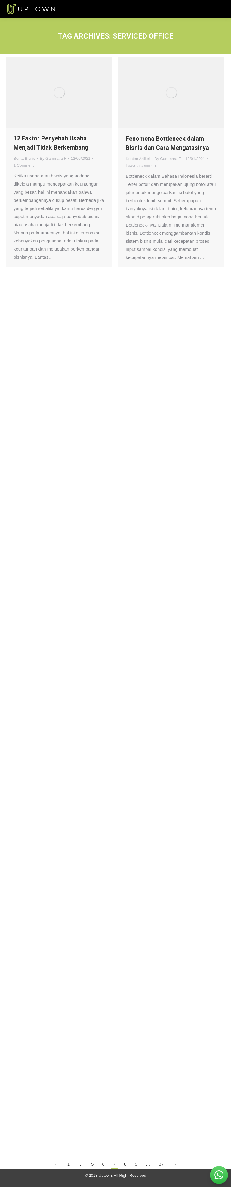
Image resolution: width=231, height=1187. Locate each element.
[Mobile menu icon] (221, 9)
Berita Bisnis (24, 158)
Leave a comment (141, 165)
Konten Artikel (138, 158)
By (53, 158)
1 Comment (24, 165)
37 (161, 1164)
